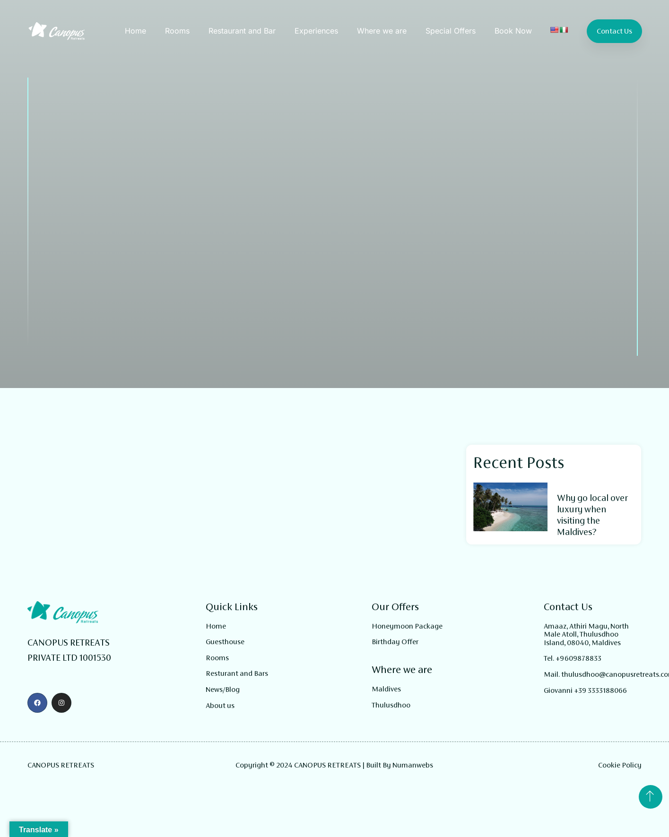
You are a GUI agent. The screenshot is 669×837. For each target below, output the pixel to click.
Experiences (316, 30)
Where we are (382, 30)
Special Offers (451, 30)
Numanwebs (412, 765)
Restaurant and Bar (242, 30)
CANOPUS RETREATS (60, 765)
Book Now (513, 30)
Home (135, 30)
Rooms (177, 30)
